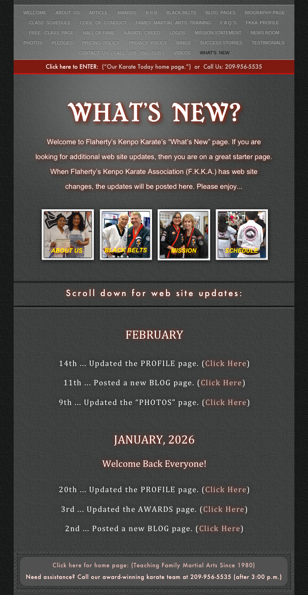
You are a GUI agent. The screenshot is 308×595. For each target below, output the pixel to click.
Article (99, 12)
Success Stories (221, 42)
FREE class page (52, 32)
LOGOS (178, 32)
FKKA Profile (262, 22)
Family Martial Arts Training (174, 22)
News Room (265, 32)
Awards (127, 12)
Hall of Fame (99, 32)
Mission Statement (218, 32)
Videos (183, 52)
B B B (152, 12)
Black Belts (182, 12)
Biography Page (265, 12)
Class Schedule (50, 22)
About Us (68, 12)
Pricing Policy (101, 42)
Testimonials (267, 42)
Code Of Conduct (104, 22)
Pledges (63, 42)
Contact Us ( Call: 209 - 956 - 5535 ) (122, 52)
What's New (214, 52)
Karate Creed (142, 32)
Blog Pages (221, 12)
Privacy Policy (148, 42)
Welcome (35, 12)
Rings (184, 42)
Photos (34, 42)
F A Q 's (229, 22)
